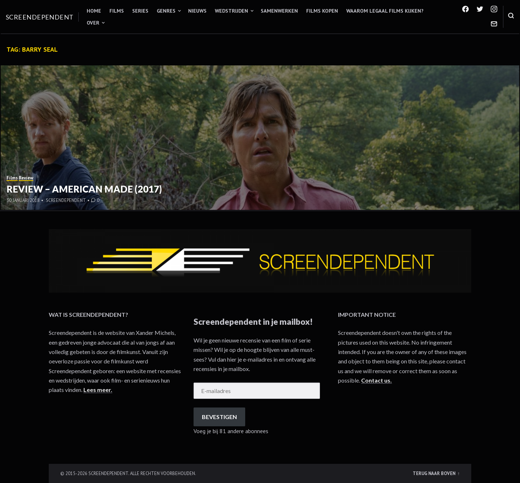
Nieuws (197, 11)
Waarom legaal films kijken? (385, 11)
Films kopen (322, 11)
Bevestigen (219, 416)
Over (93, 23)
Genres (166, 11)
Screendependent (40, 17)
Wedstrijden (231, 11)
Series (140, 11)
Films (116, 11)
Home (94, 11)
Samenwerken (279, 11)
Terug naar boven (434, 473)
